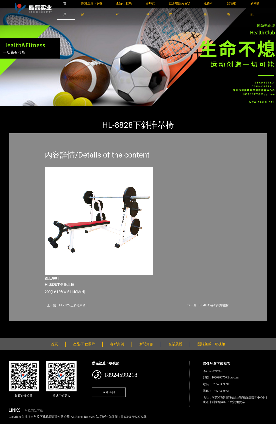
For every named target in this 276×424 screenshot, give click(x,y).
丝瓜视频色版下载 (26, 421)
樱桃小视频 (198, 421)
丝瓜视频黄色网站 (53, 421)
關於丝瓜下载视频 (211, 344)
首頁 (16, 109)
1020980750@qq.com (225, 377)
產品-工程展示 (34, 109)
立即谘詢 (109, 392)
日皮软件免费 (179, 421)
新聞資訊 (146, 344)
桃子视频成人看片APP (247, 421)
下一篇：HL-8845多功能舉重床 (208, 305)
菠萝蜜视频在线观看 (154, 421)
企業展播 (175, 344)
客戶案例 (117, 344)
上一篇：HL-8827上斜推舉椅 (66, 305)
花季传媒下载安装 (126, 421)
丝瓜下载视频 (59, 109)
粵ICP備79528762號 (134, 416)
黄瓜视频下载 (76, 421)
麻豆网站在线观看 (99, 421)
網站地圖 (6, 421)
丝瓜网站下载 (34, 410)
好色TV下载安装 (218, 421)
